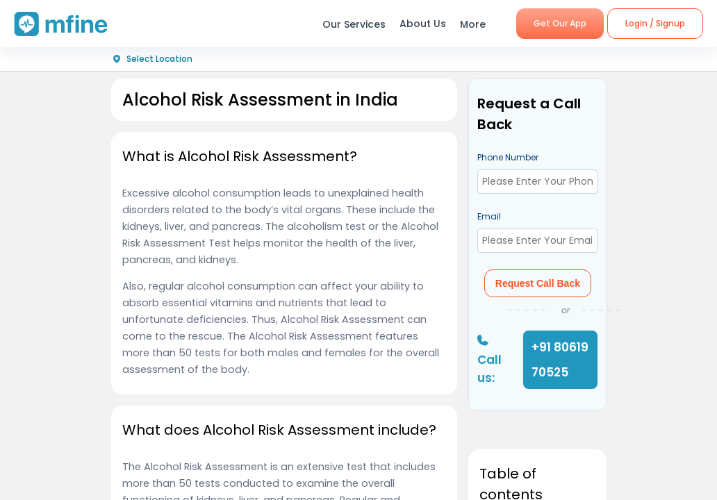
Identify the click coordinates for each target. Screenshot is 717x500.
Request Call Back (537, 283)
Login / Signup (655, 23)
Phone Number (507, 157)
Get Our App (560, 23)
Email (489, 216)
